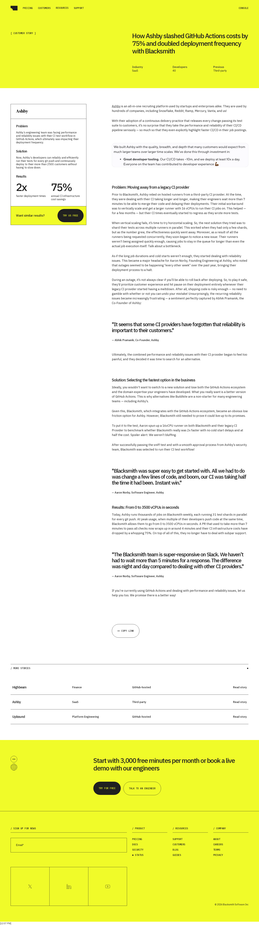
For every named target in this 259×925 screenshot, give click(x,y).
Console (244, 8)
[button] (62, 8)
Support (79, 8)
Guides (177, 855)
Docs (135, 844)
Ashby (116, 106)
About (216, 839)
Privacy (218, 855)
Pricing (28, 8)
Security (137, 849)
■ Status (137, 855)
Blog (175, 849)
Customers (44, 8)
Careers (218, 844)
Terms (216, 849)
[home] (14, 8)
